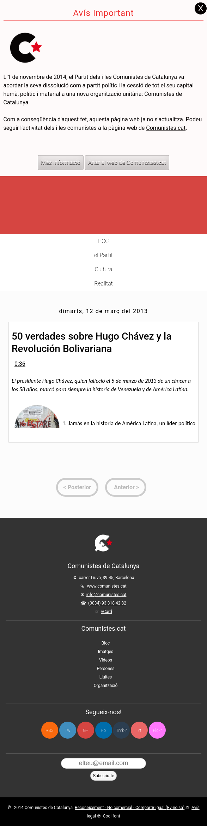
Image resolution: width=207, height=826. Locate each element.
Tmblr (121, 730)
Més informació (60, 138)
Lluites (105, 677)
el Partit (103, 255)
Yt (139, 730)
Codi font (111, 816)
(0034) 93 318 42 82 (107, 603)
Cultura (103, 269)
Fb (103, 730)
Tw (68, 730)
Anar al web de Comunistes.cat (127, 138)
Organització (105, 685)
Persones (105, 668)
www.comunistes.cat (107, 586)
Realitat (103, 283)
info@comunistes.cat (106, 594)
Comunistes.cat (165, 103)
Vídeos (105, 660)
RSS (50, 730)
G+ (85, 730)
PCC (103, 241)
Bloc (106, 643)
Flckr (157, 730)
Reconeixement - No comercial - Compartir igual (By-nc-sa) (129, 807)
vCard (106, 611)
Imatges (106, 651)
